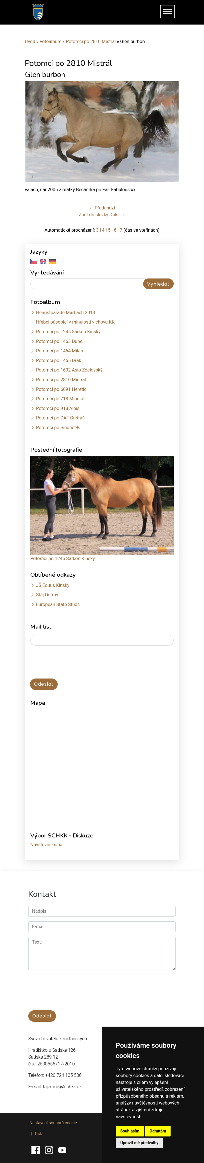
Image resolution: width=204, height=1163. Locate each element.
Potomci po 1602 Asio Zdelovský (69, 370)
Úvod (30, 41)
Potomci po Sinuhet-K (58, 427)
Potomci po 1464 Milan (59, 351)
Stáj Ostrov (47, 594)
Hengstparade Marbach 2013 (65, 312)
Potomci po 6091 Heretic (61, 389)
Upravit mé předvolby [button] (139, 1142)
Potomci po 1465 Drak (58, 360)
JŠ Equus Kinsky (52, 585)
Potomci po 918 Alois (57, 408)
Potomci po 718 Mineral (60, 398)
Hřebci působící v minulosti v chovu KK (75, 322)
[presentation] (73, 662)
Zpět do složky (93, 214)
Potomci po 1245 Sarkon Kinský (68, 331)
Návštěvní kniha (46, 844)
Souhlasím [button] (129, 1131)
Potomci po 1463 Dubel (59, 341)
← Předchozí (102, 208)
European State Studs (58, 604)
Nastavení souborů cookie (53, 1122)
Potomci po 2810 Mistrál (91, 41)
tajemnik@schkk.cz (62, 1086)
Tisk (38, 1133)
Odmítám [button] (158, 1131)
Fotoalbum (50, 41)
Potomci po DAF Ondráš (60, 418)
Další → (117, 214)
